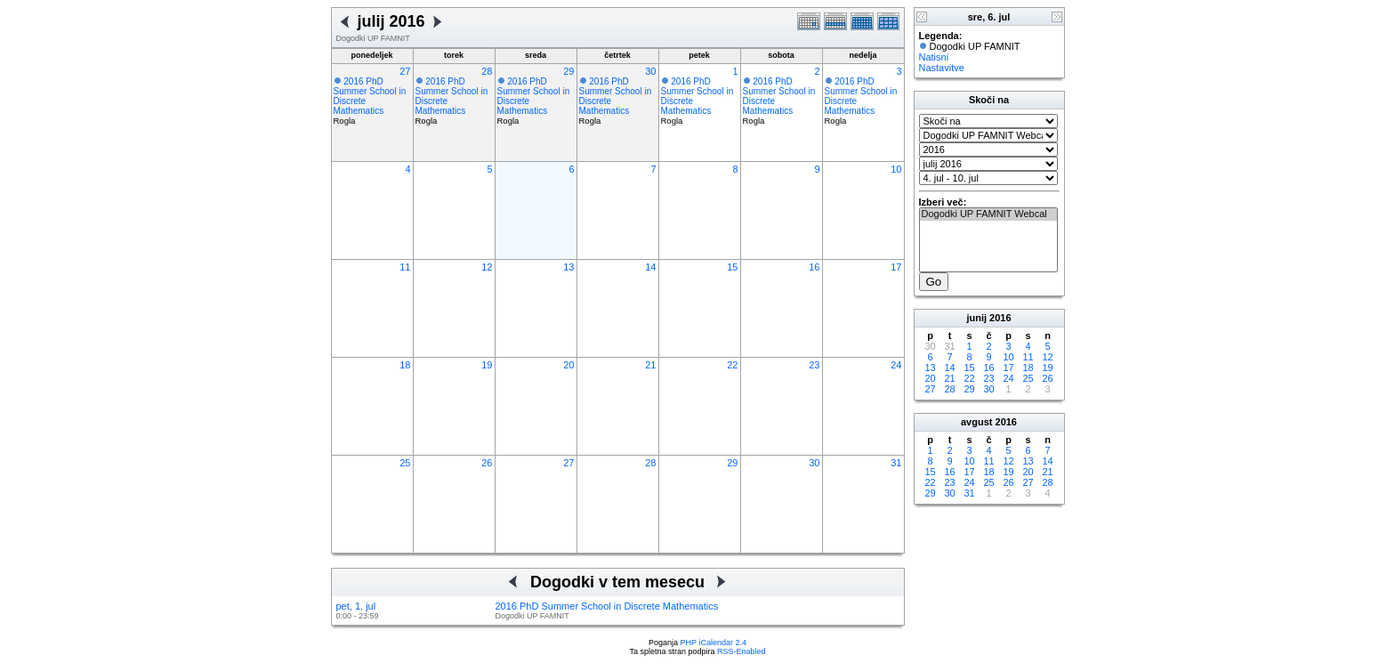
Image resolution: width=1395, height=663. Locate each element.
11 (404, 267)
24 (896, 365)
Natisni (934, 57)
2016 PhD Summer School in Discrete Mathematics (607, 606)
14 (650, 267)
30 (650, 71)
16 (814, 267)
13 (568, 267)
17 (896, 267)
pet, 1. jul (356, 606)
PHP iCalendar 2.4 (713, 642)
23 (814, 365)
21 (650, 365)
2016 (1000, 317)
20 (568, 365)
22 (732, 365)
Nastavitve (941, 67)
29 (568, 71)
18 (404, 365)
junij (976, 317)
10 (896, 169)
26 (486, 462)
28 (486, 71)
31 (896, 462)
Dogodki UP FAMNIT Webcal (988, 214)
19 (486, 365)
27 (404, 71)
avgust (976, 421)
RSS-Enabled (741, 651)
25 (404, 462)
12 (486, 267)
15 (732, 267)
